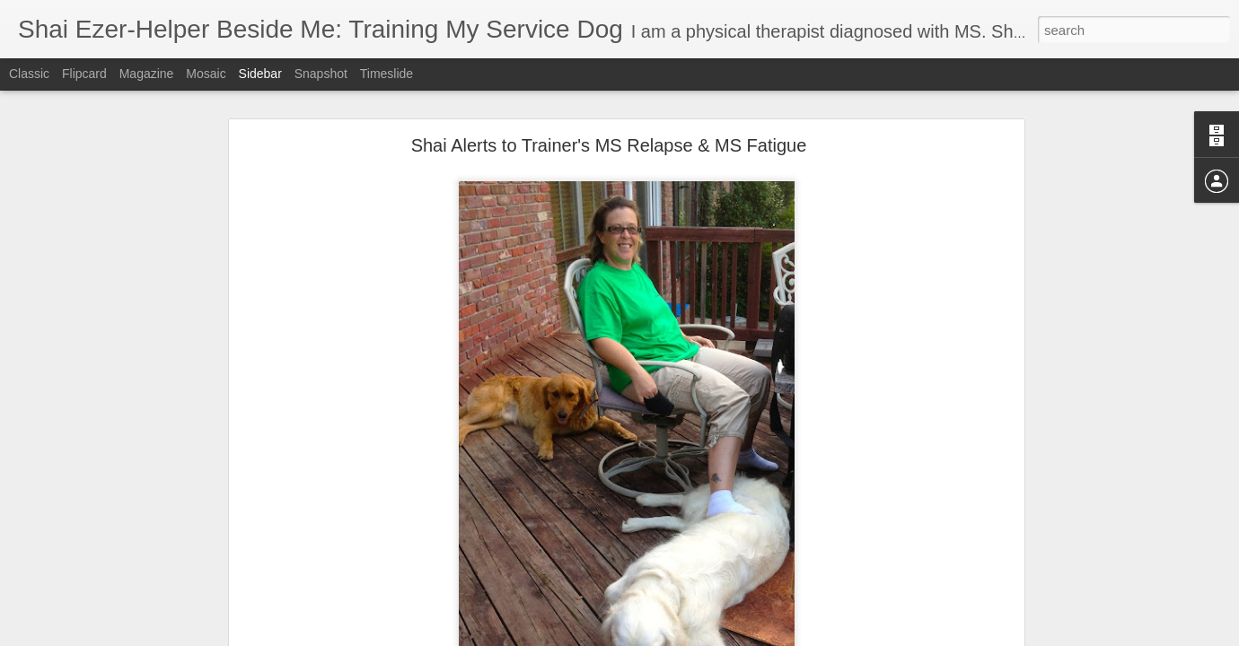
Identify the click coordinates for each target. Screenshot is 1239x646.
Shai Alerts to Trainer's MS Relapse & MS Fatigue (609, 145)
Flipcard (84, 73)
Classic (29, 73)
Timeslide (386, 73)
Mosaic (205, 73)
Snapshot (320, 73)
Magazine (146, 73)
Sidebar (260, 73)
